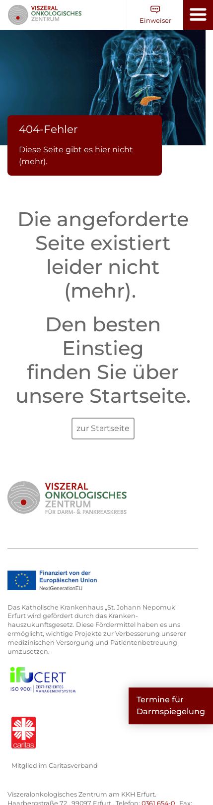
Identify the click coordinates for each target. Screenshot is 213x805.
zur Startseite (103, 428)
